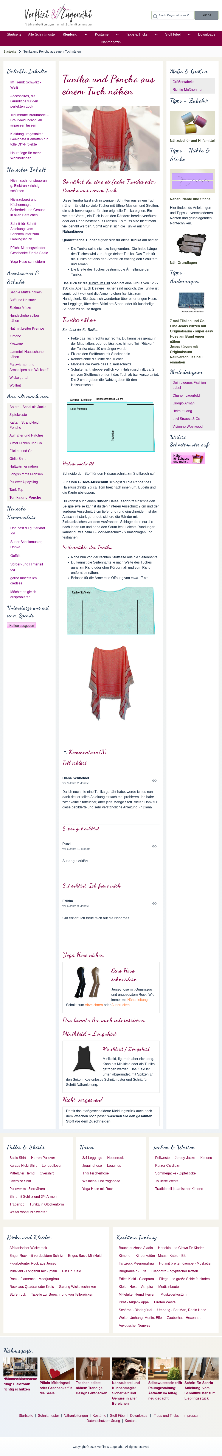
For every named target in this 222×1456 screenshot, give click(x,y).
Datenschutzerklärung (103, 1421)
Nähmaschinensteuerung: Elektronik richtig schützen (28, 186)
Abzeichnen (94, 1005)
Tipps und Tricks (166, 1415)
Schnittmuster (48, 1415)
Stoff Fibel (118, 1415)
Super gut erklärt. (81, 828)
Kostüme (99, 1415)
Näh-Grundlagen (183, 263)
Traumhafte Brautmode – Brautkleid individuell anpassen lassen (29, 120)
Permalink (111, 780)
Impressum (191, 1415)
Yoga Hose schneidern (27, 261)
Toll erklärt (74, 763)
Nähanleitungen (76, 1415)
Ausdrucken (121, 1005)
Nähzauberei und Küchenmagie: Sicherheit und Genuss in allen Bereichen (126, 1393)
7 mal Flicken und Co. (187, 321)
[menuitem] (14, 34)
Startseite (9, 51)
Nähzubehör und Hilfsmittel (192, 140)
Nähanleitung (137, 1000)
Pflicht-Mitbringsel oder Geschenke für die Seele (56, 1388)
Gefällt (15, 555)
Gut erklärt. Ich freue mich (91, 886)
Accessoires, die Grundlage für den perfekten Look (24, 101)
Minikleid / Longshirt (126, 1049)
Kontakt (130, 1421)
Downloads (139, 1415)
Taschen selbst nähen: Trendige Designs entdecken (91, 1388)
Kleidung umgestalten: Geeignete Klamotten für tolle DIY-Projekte (29, 139)
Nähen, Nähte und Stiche (190, 199)
